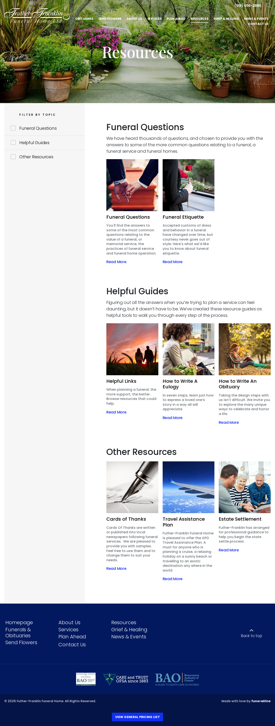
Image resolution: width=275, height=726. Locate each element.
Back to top (251, 635)
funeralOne (261, 701)
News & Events (128, 636)
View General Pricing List (137, 717)
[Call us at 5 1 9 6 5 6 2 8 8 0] (247, 5)
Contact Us (72, 644)
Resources (123, 622)
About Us (69, 622)
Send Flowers (21, 642)
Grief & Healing (129, 629)
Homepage (19, 622)
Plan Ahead (72, 636)
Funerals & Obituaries (18, 632)
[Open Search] (269, 6)
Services (68, 629)
